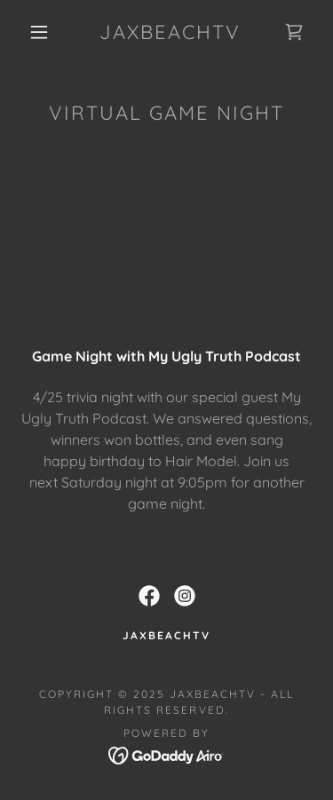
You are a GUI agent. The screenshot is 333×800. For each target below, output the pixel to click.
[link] (169, 32)
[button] (39, 32)
